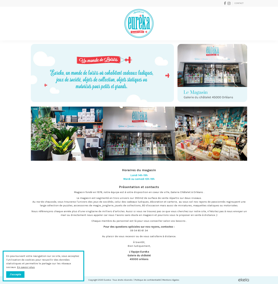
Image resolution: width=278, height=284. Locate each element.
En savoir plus (26, 267)
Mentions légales (170, 280)
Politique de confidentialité (148, 280)
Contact (239, 3)
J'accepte (15, 274)
